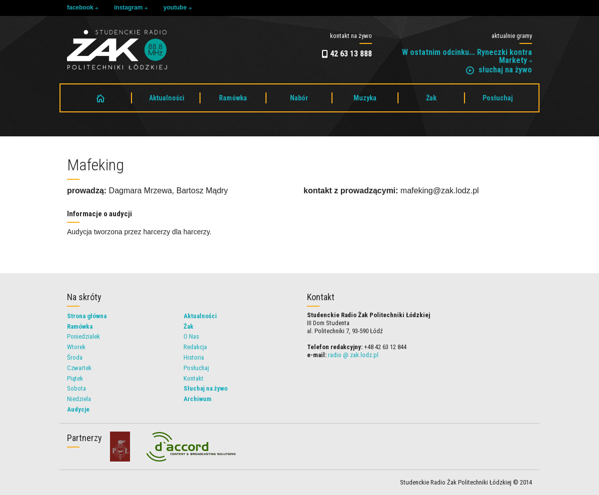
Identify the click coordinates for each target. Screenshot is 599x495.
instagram (131, 7)
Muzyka (365, 98)
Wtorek (76, 347)
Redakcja (195, 347)
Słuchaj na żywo (206, 388)
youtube (178, 7)
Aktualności (166, 98)
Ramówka (233, 98)
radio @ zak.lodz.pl (353, 355)
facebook (82, 7)
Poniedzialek (83, 336)
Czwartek (79, 368)
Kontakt (194, 378)
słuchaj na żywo (499, 69)
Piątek (75, 378)
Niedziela (79, 399)
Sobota (76, 388)
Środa (74, 357)
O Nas (191, 336)
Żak (431, 98)
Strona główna (86, 316)
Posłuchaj (497, 98)
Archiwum (198, 399)
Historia (194, 357)
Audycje (78, 409)
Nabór (299, 98)
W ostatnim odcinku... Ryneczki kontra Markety (467, 56)
